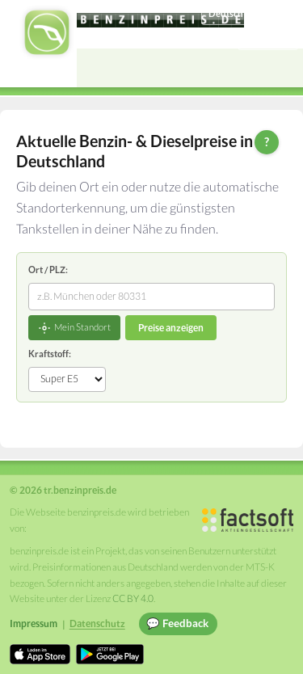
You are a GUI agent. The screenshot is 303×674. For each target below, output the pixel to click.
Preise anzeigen (171, 328)
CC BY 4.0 (133, 598)
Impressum (33, 623)
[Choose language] (249, 14)
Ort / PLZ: (48, 269)
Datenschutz (97, 623)
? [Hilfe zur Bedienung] (266, 141)
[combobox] (151, 296)
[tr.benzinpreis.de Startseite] (47, 32)
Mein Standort (74, 328)
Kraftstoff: (49, 353)
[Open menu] (283, 67)
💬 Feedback (177, 623)
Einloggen (268, 38)
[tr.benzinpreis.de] (160, 20)
